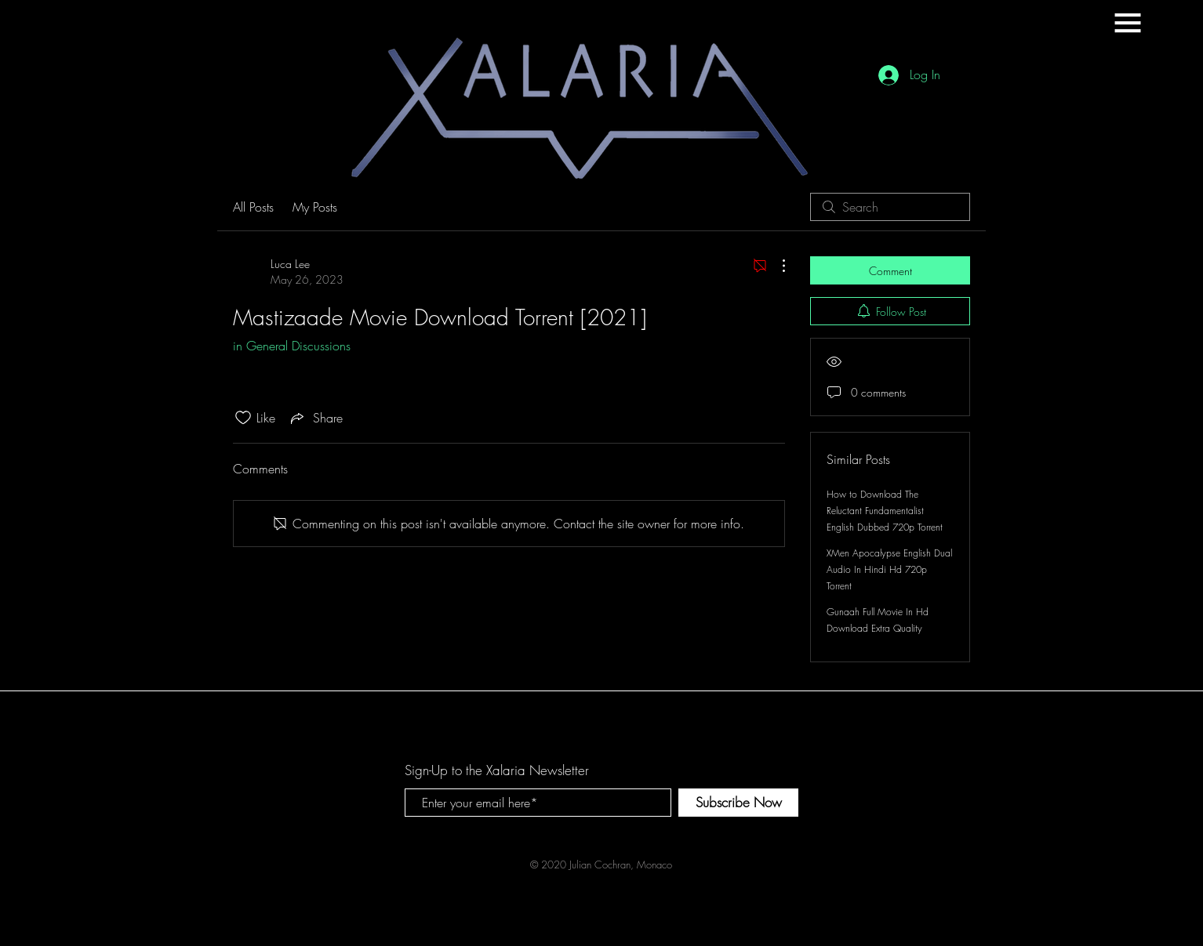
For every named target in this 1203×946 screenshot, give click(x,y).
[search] (890, 207)
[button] (1127, 22)
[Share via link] (315, 417)
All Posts (253, 207)
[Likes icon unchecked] (243, 417)
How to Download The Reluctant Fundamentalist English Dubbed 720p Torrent (885, 510)
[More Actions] (775, 265)
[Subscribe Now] (738, 802)
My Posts (315, 207)
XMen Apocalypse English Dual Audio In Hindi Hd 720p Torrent (889, 569)
